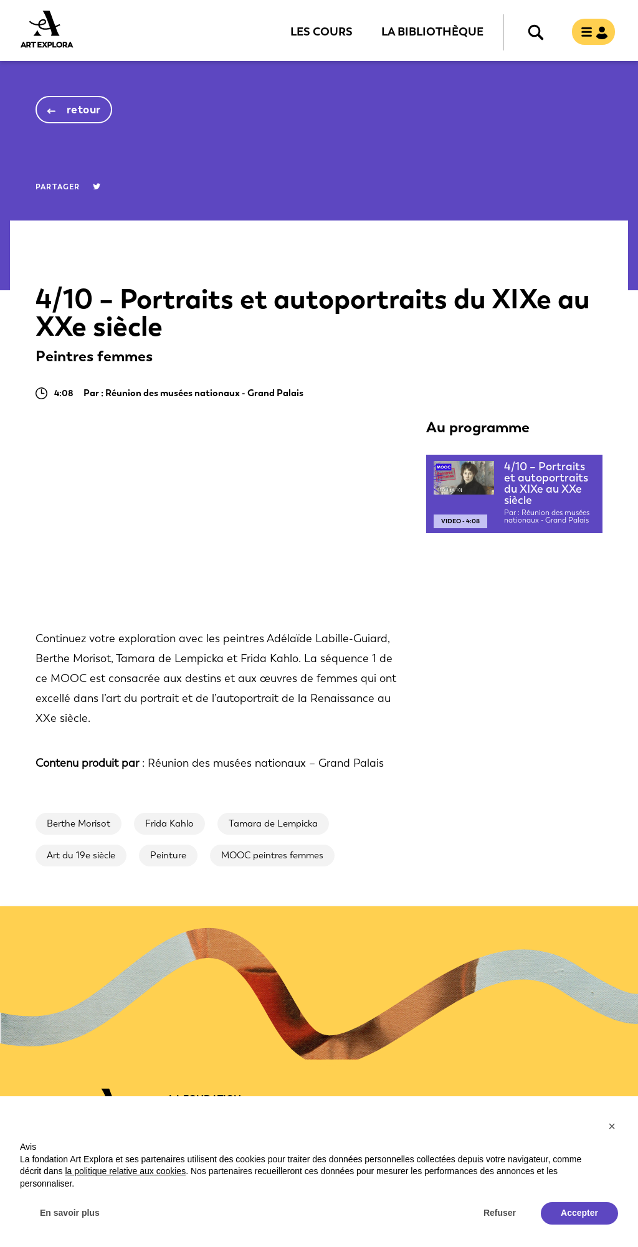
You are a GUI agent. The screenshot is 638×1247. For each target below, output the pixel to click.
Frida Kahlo (169, 823)
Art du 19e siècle (81, 855)
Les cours (321, 31)
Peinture (168, 855)
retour (84, 109)
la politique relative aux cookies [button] (125, 1171)
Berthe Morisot (78, 823)
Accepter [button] (579, 1213)
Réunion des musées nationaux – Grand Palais (266, 763)
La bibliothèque (432, 31)
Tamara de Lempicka (273, 823)
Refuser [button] (499, 1213)
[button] (612, 1126)
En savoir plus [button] (70, 1213)
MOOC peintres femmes (272, 855)
